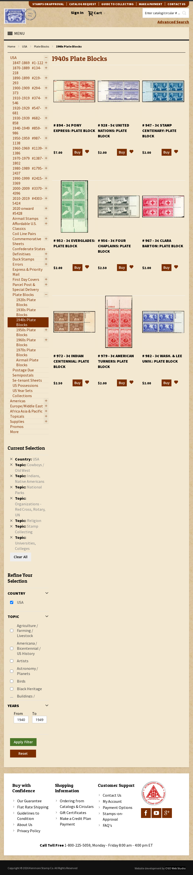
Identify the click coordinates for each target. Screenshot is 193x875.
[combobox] (165, 13)
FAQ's (107, 825)
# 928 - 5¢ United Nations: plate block (113, 134)
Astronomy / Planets (27, 671)
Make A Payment (150, 4)
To (34, 713)
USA (24, 46)
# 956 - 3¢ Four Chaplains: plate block (114, 249)
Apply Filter (23, 742)
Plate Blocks (41, 46)
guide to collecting (117, 4)
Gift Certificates (73, 812)
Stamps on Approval (48, 4)
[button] (87, 156)
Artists (22, 660)
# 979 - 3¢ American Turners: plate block (116, 364)
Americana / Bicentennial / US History (29, 648)
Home (11, 46)
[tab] (28, 599)
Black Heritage (29, 688)
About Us (24, 824)
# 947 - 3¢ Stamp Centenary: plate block (159, 134)
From (18, 713)
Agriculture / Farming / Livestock (27, 630)
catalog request (82, 4)
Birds (21, 681)
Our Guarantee (29, 800)
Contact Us (112, 795)
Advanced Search (173, 21)
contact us (176, 4)
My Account (112, 801)
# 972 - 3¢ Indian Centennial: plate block (71, 364)
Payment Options (117, 807)
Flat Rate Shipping (33, 806)
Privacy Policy (28, 830)
